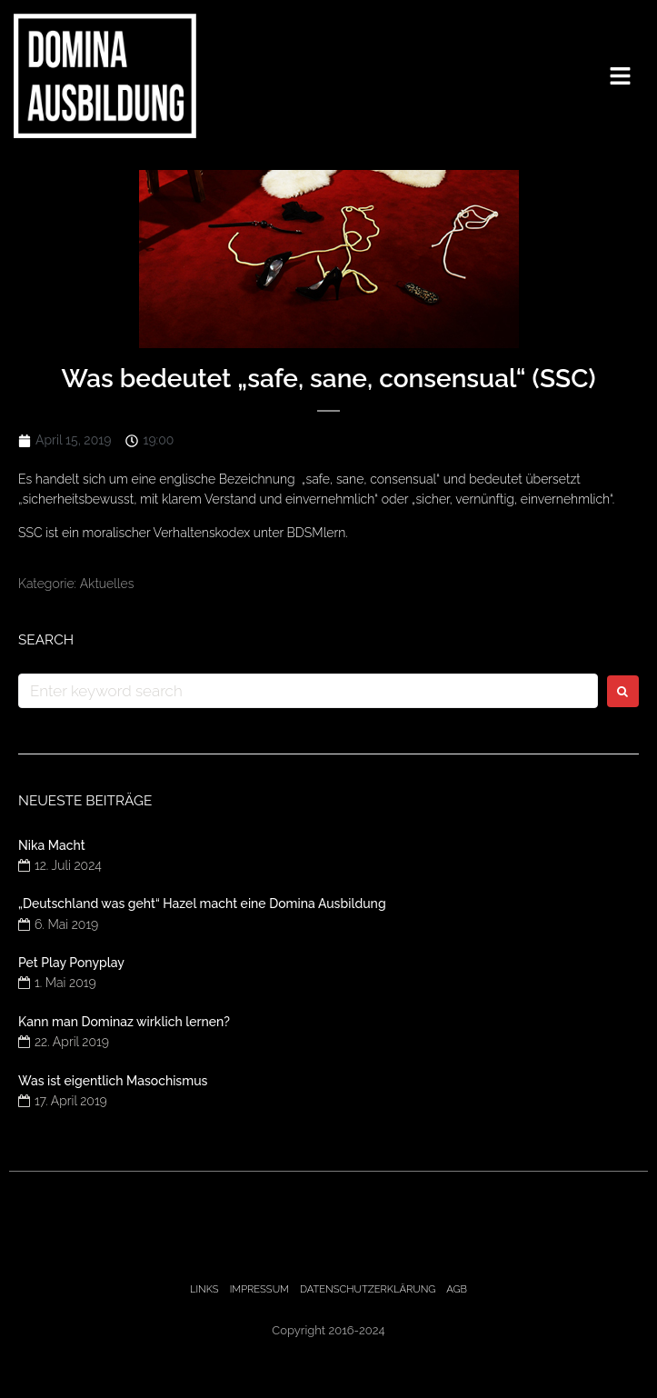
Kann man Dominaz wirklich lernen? (124, 1021)
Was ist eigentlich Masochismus (112, 1080)
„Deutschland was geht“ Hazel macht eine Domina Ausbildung (202, 903)
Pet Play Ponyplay (71, 962)
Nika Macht (51, 845)
